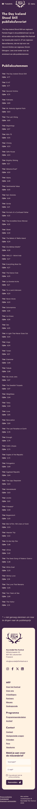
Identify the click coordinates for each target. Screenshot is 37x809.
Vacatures (10, 747)
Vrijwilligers (11, 695)
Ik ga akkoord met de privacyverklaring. (15, 776)
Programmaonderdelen (16, 717)
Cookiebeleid (4, 799)
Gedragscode (12, 706)
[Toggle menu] (31, 4)
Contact (9, 732)
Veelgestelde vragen (15, 736)
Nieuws (9, 702)
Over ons (10, 691)
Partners (10, 698)
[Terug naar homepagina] (20, 4)
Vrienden (10, 740)
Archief (9, 721)
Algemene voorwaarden (8, 801)
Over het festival (13, 687)
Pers (8, 744)
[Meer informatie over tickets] (7, 4)
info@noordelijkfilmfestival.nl (17, 661)
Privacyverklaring (6, 797)
